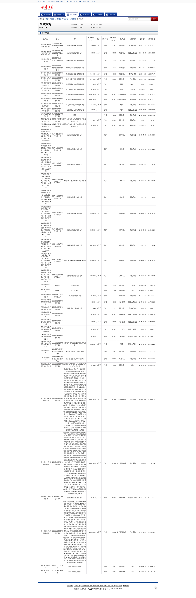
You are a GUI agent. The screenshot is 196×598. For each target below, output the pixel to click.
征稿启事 (98, 586)
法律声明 (84, 586)
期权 (80, 1)
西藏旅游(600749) (62, 19)
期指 (71, 1)
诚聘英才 (91, 586)
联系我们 (105, 586)
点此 (90, 589)
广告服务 (112, 586)
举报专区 (119, 586)
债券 (66, 1)
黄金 (84, 1)
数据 (53, 1)
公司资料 (73, 19)
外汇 (89, 1)
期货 (75, 1)
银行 (93, 1)
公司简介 (77, 586)
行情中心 (53, 19)
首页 (39, 1)
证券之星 (47, 8)
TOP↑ (155, 587)
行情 (48, 1)
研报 (57, 1)
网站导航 (70, 586)
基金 (62, 1)
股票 (44, 1)
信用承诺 (126, 586)
